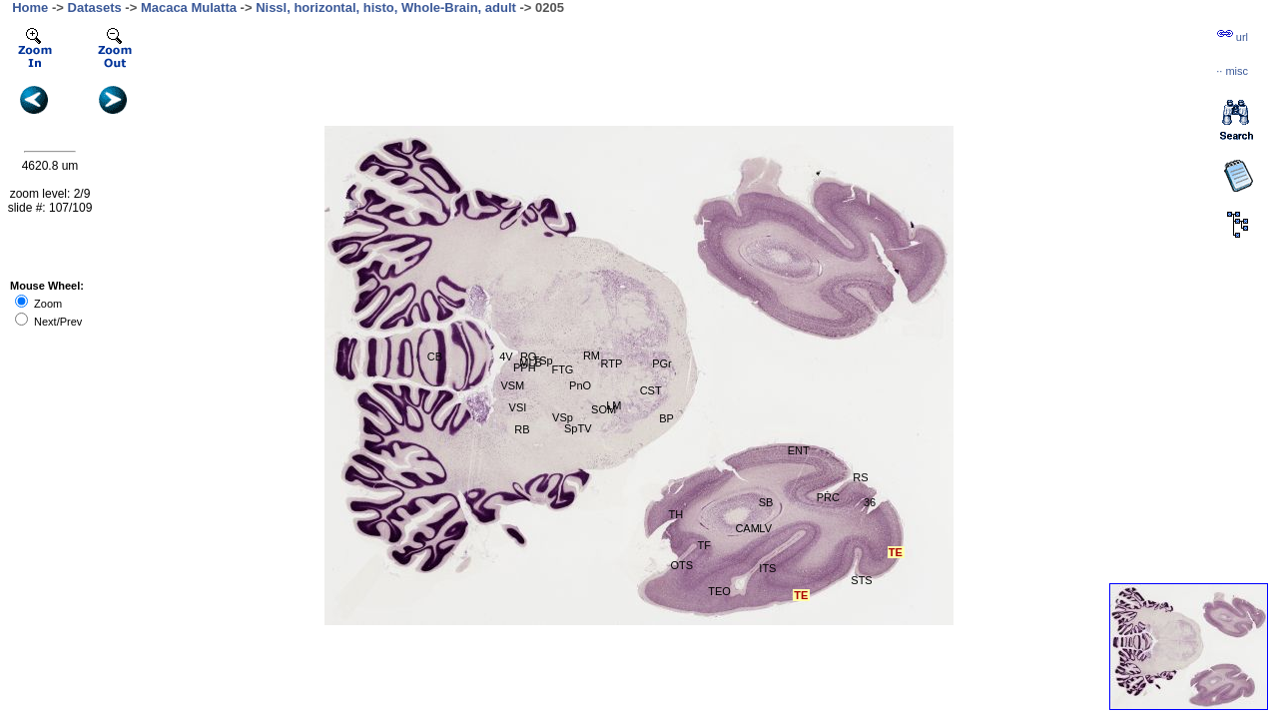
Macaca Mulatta (189, 7)
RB (521, 429)
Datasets (95, 7)
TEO (719, 591)
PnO (580, 385)
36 (870, 502)
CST (651, 390)
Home (30, 7)
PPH (524, 367)
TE (896, 552)
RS (860, 477)
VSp (562, 417)
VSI (518, 407)
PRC (828, 497)
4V (505, 356)
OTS (682, 565)
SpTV (578, 428)
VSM (512, 385)
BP (666, 418)
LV (765, 528)
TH (676, 514)
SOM (603, 409)
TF (704, 545)
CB (434, 356)
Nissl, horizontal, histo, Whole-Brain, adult (386, 7)
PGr (662, 363)
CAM (747, 528)
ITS (767, 568)
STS (861, 580)
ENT (799, 450)
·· (1232, 71)
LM (613, 405)
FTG (562, 369)
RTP (612, 363)
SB (766, 502)
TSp (543, 360)
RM (591, 355)
